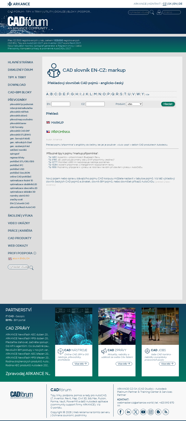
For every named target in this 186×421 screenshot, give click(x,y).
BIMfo (9, 320)
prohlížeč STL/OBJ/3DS (22, 161)
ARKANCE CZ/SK (127, 388)
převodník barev (18, 123)
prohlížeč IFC (16, 165)
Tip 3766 (52, 160)
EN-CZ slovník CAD (19, 203)
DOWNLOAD (17, 85)
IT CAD (10, 316)
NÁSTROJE (75, 350)
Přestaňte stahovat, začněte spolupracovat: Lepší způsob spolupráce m (48, 342)
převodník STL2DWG (20, 134)
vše (147, 94)
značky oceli (16, 199)
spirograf (14, 153)
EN (175, 3)
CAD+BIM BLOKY (20, 92)
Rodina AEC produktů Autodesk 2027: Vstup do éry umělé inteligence (46, 365)
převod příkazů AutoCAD (22, 207)
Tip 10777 (52, 162)
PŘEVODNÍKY (17, 100)
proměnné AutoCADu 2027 (56, 48)
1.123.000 (58, 40)
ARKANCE (140, 3)
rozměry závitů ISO (19, 195)
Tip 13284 (52, 165)
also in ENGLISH (18, 258)
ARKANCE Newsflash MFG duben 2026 (28, 338)
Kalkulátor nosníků (23, 45)
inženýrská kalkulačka (21, 108)
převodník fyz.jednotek (21, 104)
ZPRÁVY (117, 350)
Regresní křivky (66, 45)
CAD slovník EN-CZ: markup (86, 70)
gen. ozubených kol (20, 146)
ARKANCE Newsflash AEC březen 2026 (28, 353)
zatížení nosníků (18, 150)
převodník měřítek (19, 111)
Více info (81, 364)
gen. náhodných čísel (21, 142)
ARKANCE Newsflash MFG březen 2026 (28, 357)
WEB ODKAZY (18, 245)
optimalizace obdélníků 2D (23, 184)
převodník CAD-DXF (20, 130)
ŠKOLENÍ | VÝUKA (20, 215)
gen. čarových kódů (20, 138)
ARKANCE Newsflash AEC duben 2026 (28, 334)
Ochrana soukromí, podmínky (69, 415)
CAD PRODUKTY (19, 238)
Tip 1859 (52, 167)
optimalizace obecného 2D (23, 188)
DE (180, 3)
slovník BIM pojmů (102, 181)
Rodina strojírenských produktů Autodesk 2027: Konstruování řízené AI (47, 361)
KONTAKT (154, 3)
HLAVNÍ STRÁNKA (20, 62)
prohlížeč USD (17, 169)
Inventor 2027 (55, 43)
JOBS (158, 350)
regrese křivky (17, 157)
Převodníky (13, 48)
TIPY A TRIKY (17, 77)
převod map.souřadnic (21, 119)
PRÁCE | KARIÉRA (20, 230)
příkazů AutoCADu (143, 181)
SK (170, 3)
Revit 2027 (75, 43)
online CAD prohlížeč (20, 176)
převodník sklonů (18, 115)
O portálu (56, 407)
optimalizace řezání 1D (21, 180)
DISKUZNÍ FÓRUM (20, 70)
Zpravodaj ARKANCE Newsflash (35, 373)
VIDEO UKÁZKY (19, 223)
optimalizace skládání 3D (22, 191)
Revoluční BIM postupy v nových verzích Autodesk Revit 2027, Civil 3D (47, 350)
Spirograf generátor (44, 45)
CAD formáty (16, 127)
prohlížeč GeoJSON (20, 172)
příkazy (35, 48)
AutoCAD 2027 (35, 43)
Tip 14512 (52, 157)
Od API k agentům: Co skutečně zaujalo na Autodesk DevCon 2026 (45, 346)
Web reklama (81, 412)
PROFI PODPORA (20, 253)
